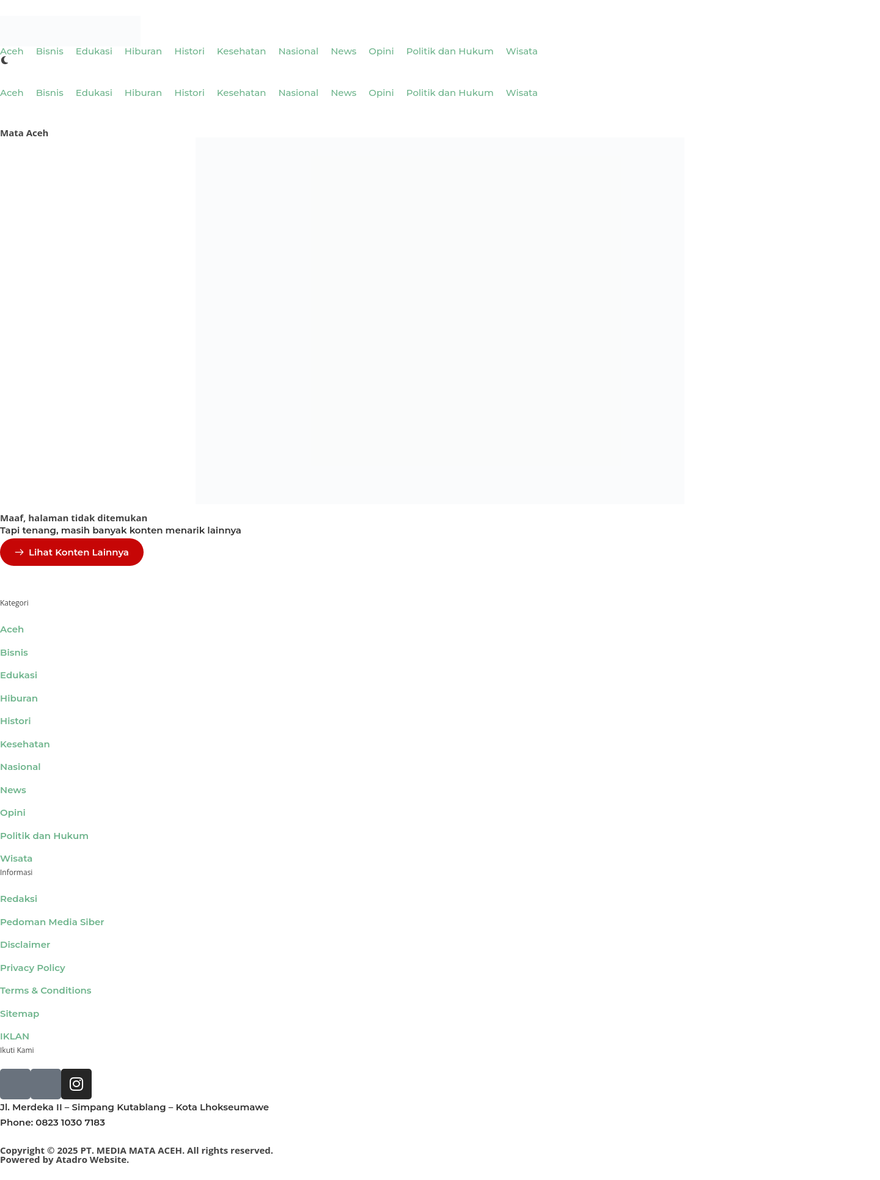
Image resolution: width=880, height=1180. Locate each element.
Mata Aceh (24, 132)
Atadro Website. (92, 1159)
